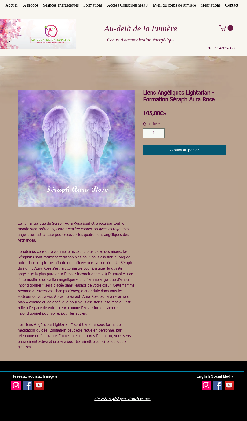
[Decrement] (147, 133)
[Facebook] (27, 385)
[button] (226, 28)
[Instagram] (16, 385)
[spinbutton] (153, 133)
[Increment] (160, 133)
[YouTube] (39, 385)
